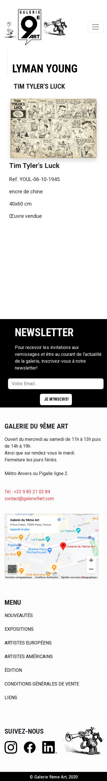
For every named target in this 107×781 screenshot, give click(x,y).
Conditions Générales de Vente (42, 684)
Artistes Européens (28, 643)
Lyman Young (45, 68)
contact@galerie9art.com (29, 498)
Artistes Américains (29, 656)
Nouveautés (19, 615)
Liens (11, 697)
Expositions (19, 629)
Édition (13, 670)
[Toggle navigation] (96, 27)
